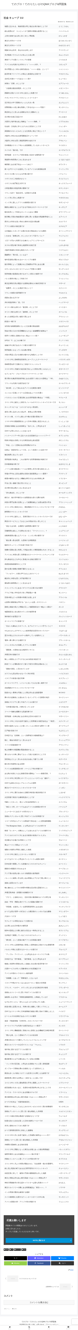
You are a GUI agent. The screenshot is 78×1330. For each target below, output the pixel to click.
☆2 (11, 1249)
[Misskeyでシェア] (15, 1263)
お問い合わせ (40, 1324)
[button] (62, 1263)
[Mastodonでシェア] (39, 1258)
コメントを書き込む (39, 1302)
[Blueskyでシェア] (62, 1258)
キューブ (17, 1249)
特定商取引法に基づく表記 (26, 1324)
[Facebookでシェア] (39, 1263)
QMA (6, 1249)
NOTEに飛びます (39, 1240)
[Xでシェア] (15, 1258)
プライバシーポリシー (52, 1324)
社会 (24, 1249)
